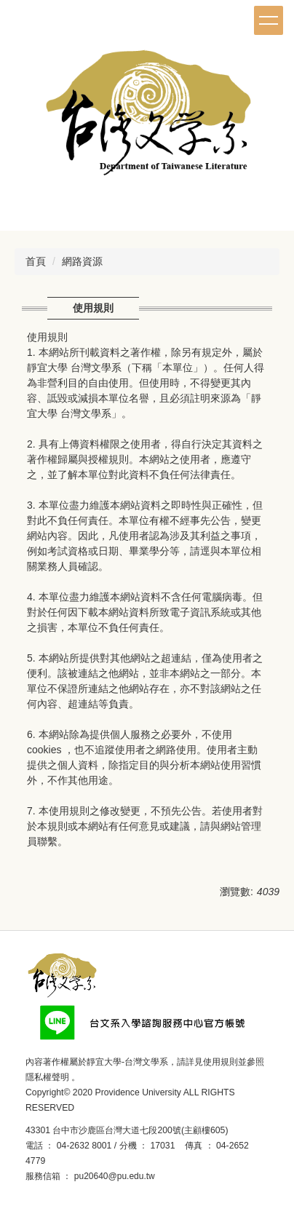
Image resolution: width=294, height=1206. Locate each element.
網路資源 (82, 261)
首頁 (35, 261)
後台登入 (178, 1176)
